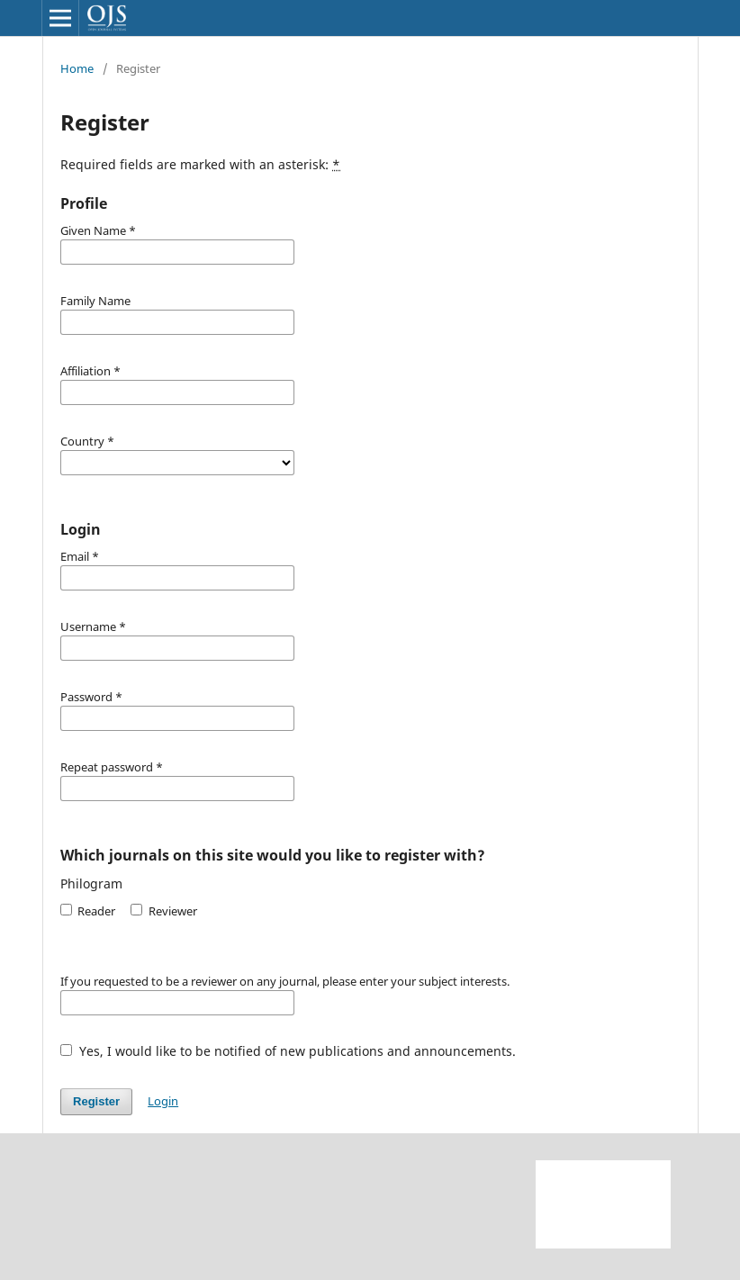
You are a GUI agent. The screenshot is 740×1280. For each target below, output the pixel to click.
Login (163, 1101)
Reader (87, 911)
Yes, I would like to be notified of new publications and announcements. (288, 1050)
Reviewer (163, 911)
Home (77, 68)
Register (96, 1101)
